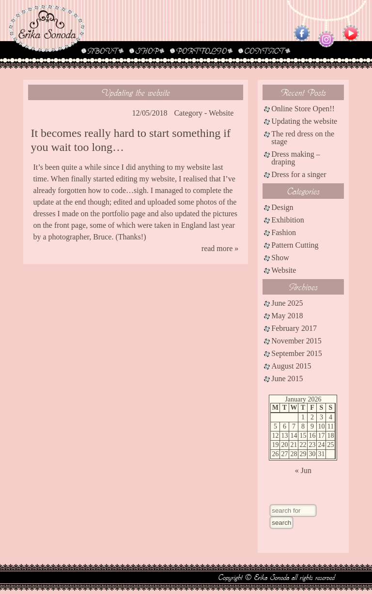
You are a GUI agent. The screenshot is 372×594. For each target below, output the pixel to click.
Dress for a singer (298, 174)
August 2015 (291, 366)
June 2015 (287, 378)
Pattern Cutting (294, 245)
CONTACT (264, 50)
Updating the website (135, 92)
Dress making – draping (295, 158)
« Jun (303, 470)
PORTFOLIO (201, 50)
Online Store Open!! (303, 108)
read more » (220, 248)
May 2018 (287, 316)
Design (282, 207)
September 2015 (296, 353)
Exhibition (287, 220)
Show (280, 257)
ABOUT (102, 50)
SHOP (146, 50)
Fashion (283, 232)
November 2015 (296, 341)
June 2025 (287, 303)
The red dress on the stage (302, 138)
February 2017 (294, 328)
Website (221, 113)
